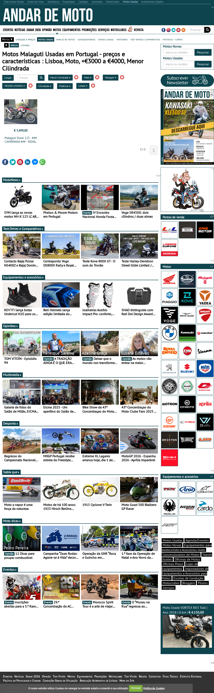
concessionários (86, 39)
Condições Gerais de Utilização (60, 680)
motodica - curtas (172, 39)
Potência (65, 86)
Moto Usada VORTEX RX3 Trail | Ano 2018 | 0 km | (187, 626)
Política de (153, 688)
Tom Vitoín (59, 676)
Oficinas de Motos (187, 559)
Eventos (8, 29)
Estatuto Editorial (191, 676)
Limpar (8, 77)
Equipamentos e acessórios (23, 277)
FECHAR (136, 688)
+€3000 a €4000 (14, 85)
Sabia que (11, 472)
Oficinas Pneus (173, 564)
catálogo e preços (25, 39)
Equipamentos (71, 29)
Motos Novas (172, 545)
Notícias (19, 29)
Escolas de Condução (188, 578)
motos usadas (45, 39)
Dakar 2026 (33, 29)
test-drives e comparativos (145, 39)
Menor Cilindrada (60, 77)
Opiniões (10, 326)
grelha (14, 45)
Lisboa (82, 85)
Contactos (155, 676)
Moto (87, 77)
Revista (138, 29)
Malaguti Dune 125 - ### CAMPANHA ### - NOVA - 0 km (21, 141)
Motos (57, 29)
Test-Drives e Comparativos (23, 229)
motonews (122, 39)
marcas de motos (65, 39)
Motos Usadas (173, 540)
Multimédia (12, 375)
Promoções (89, 29)
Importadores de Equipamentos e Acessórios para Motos (185, 573)
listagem (25, 45)
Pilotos (203, 583)
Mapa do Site (126, 680)
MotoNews (12, 180)
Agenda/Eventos (197, 540)
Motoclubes (118, 29)
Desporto (10, 423)
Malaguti (110, 77)
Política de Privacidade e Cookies (22, 680)
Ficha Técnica (170, 676)
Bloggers (188, 583)
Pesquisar (203, 52)
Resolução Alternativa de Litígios (98, 680)
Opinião (47, 29)
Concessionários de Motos (181, 554)
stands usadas (106, 39)
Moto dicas (12, 521)
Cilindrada (44, 86)
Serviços (103, 29)
